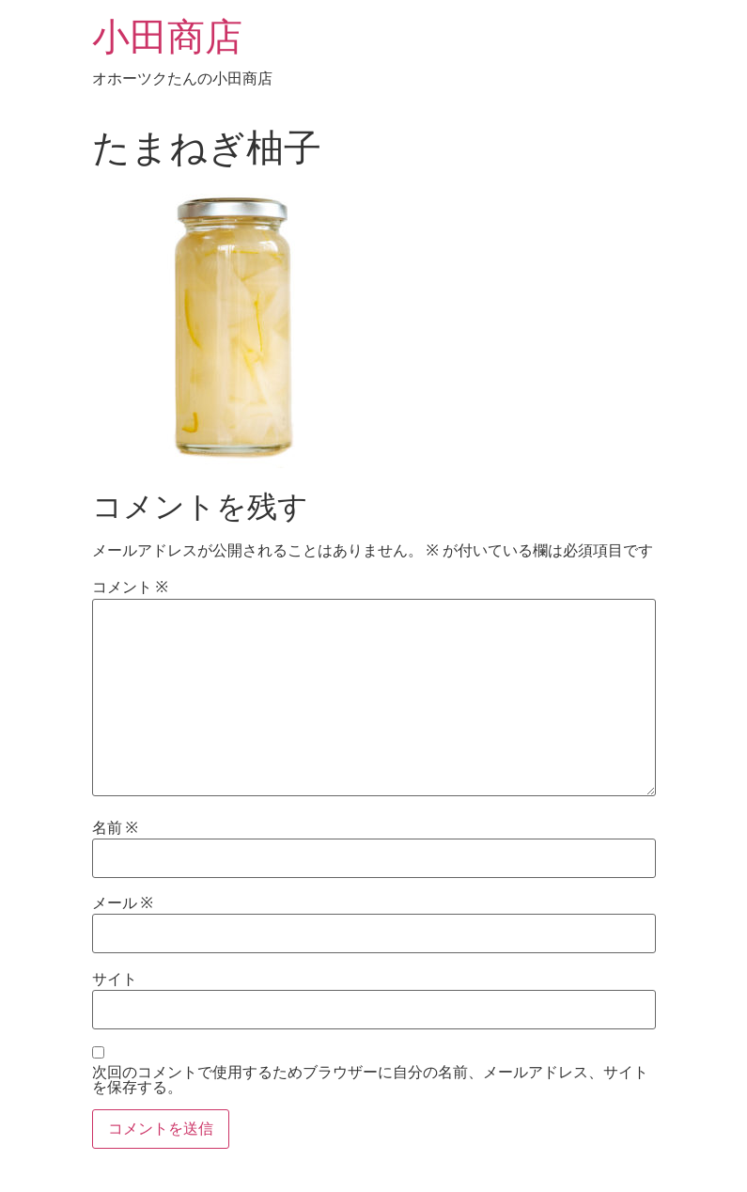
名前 (115, 828)
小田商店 (167, 37)
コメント (130, 587)
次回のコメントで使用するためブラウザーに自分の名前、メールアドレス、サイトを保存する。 (370, 1080)
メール (122, 903)
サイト (114, 979)
